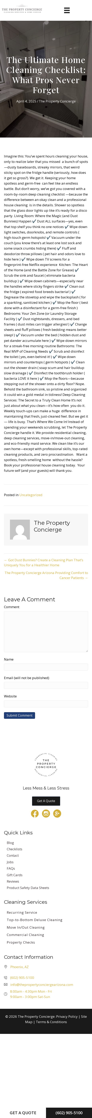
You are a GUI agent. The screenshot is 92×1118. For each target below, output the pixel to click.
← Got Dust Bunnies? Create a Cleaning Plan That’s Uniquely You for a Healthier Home (43, 562)
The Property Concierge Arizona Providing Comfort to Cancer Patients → (46, 575)
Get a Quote (23, 1112)
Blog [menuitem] (10, 842)
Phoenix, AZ (19, 967)
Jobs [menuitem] (10, 862)
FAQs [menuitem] (11, 868)
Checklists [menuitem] (14, 849)
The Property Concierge (57, 101)
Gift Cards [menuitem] (15, 875)
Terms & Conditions (51, 1022)
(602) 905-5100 (22, 977)
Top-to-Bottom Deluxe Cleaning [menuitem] (35, 919)
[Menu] (67, 10)
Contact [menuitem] (13, 855)
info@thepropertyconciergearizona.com (41, 984)
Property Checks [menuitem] (21, 942)
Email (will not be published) (26, 678)
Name (9, 659)
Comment (11, 607)
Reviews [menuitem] (13, 881)
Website (10, 696)
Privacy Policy (67, 1016)
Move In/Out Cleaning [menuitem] (26, 927)
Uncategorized (30, 495)
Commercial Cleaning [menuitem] (25, 934)
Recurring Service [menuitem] (22, 912)
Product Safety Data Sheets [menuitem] (28, 887)
